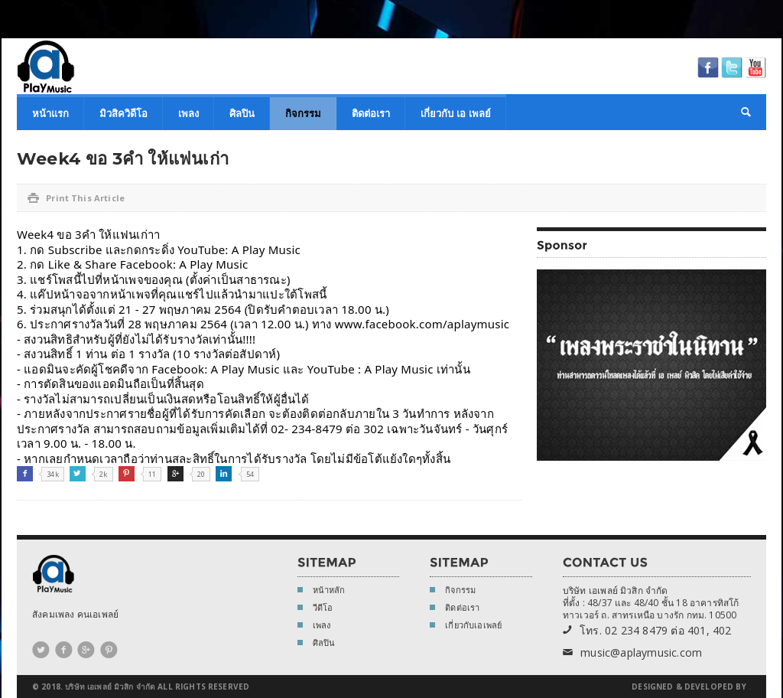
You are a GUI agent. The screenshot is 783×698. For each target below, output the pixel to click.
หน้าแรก (50, 113)
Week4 (35, 234)
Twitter (78, 473)
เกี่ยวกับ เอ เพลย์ (456, 113)
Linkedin (224, 473)
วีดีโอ (315, 608)
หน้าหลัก (321, 591)
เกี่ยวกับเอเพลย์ (466, 626)
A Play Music (46, 66)
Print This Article (76, 198)
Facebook (25, 473)
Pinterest (127, 473)
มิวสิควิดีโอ (123, 113)
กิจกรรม (303, 113)
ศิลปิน (242, 113)
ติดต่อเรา (371, 113)
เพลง (188, 113)
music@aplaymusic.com (632, 652)
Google (175, 473)
